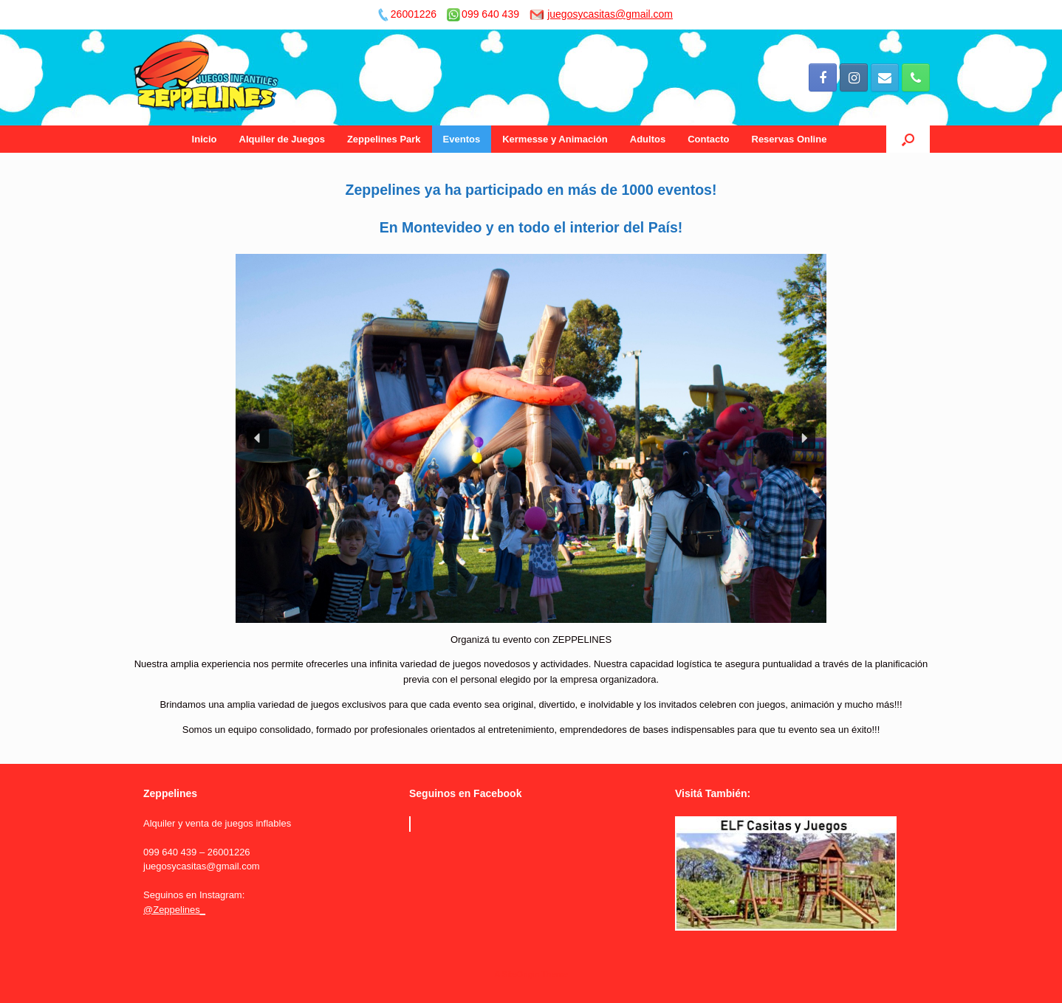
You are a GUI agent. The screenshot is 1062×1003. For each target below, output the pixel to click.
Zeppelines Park (384, 139)
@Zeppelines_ (174, 909)
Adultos (647, 139)
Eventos (462, 139)
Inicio (204, 139)
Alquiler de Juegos (282, 139)
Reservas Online (789, 139)
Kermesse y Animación (555, 139)
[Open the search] (908, 139)
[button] (258, 438)
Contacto (708, 139)
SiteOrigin (520, 974)
